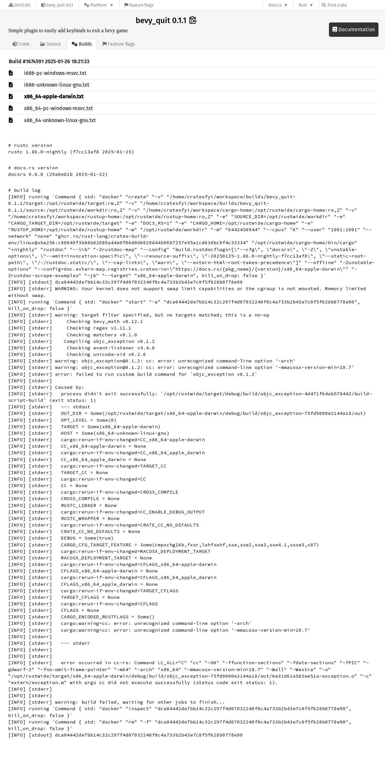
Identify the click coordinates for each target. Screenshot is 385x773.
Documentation (354, 29)
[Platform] (99, 5)
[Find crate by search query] (354, 5)
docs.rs (275, 5)
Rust (303, 5)
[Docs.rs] (20, 5)
